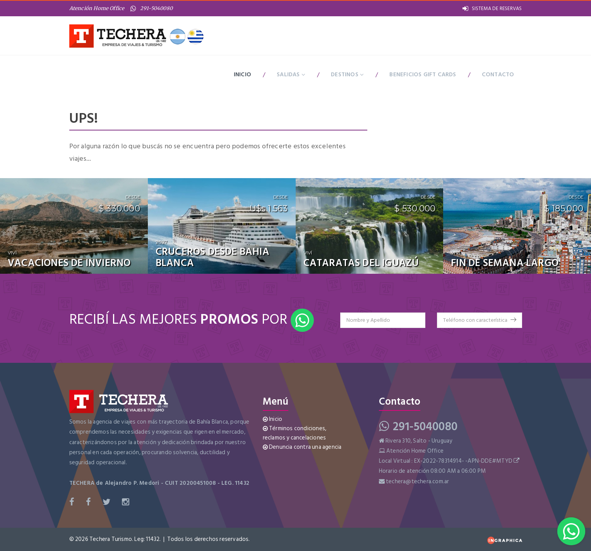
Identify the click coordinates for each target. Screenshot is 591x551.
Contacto (498, 74)
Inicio (242, 74)
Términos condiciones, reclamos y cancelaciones (295, 433)
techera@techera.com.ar (417, 481)
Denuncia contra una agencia (302, 447)
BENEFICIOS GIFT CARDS (422, 74)
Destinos (347, 74)
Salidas (291, 74)
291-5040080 (151, 8)
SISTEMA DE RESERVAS (492, 8)
